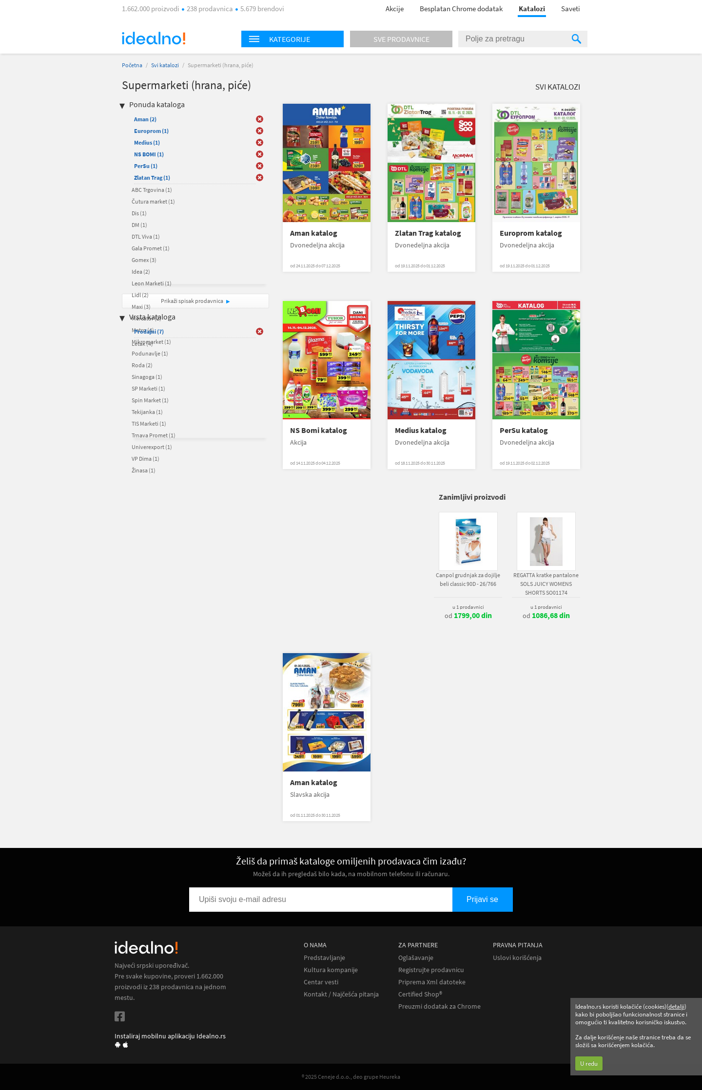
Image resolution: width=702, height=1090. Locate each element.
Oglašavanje (415, 958)
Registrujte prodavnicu (431, 970)
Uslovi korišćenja (517, 958)
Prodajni (149, 331)
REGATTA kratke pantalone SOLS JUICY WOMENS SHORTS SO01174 (546, 583)
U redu (589, 1063)
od (468, 615)
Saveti (570, 8)
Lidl (140, 295)
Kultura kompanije (331, 970)
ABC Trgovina (152, 189)
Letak (142, 343)
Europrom (151, 130)
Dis (139, 213)
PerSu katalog (524, 430)
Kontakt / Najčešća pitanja (341, 994)
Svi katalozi (165, 65)
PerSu (145, 165)
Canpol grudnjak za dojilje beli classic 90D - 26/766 (468, 579)
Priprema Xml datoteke (432, 982)
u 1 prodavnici (468, 606)
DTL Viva (146, 236)
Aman (145, 119)
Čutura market (153, 201)
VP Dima (145, 458)
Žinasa (144, 470)
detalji (676, 1006)
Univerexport (152, 447)
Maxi (141, 306)
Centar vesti (321, 982)
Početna (132, 65)
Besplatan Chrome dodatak (461, 8)
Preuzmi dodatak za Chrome (439, 1006)
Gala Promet (151, 248)
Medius (147, 142)
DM (139, 224)
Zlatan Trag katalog (428, 233)
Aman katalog (313, 233)
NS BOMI (149, 154)
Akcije (395, 8)
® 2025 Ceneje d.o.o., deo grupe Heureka (351, 1076)
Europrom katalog (531, 233)
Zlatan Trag (152, 177)
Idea (141, 271)
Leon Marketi (152, 283)
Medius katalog (421, 430)
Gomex (144, 259)
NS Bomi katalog (318, 430)
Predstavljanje (324, 958)
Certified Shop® (420, 994)
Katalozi (532, 8)
